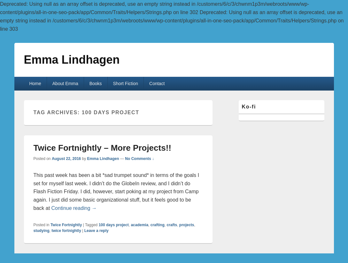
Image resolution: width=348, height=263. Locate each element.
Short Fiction (125, 83)
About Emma (65, 83)
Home (35, 83)
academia (139, 225)
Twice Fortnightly (66, 225)
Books (95, 83)
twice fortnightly (66, 230)
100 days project (114, 225)
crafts (171, 225)
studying (42, 230)
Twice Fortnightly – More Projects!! (102, 148)
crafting (158, 225)
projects (186, 225)
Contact (157, 83)
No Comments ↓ (139, 158)
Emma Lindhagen (72, 59)
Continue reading (74, 208)
